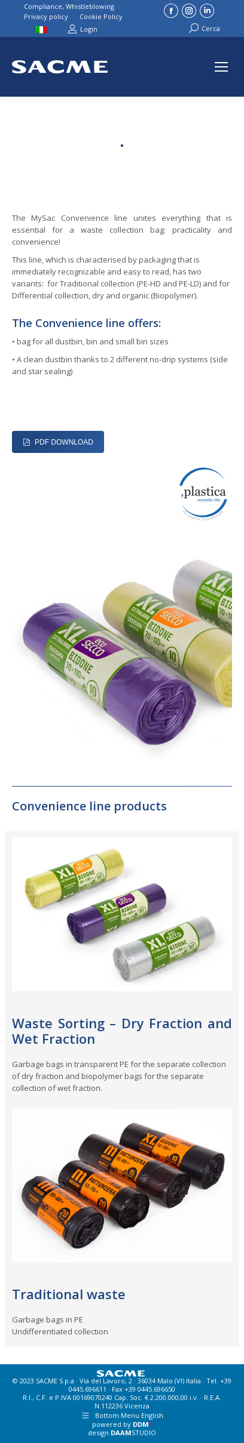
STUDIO (133, 1432)
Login (82, 29)
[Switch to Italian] (43, 28)
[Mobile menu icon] (221, 67)
